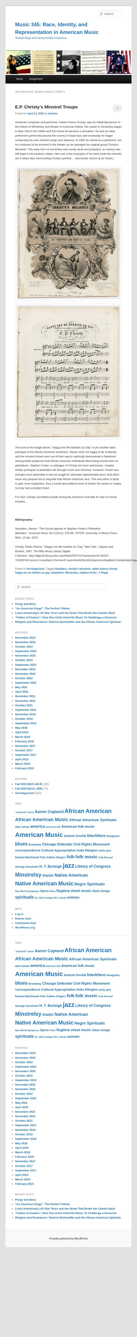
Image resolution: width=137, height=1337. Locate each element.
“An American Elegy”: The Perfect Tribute (42, 608)
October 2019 (24, 718)
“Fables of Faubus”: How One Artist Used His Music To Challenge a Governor (66, 617)
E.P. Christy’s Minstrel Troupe (46, 106)
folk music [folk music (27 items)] (86, 856)
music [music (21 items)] (48, 875)
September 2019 (25, 723)
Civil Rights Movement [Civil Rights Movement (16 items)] (91, 844)
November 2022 (25, 673)
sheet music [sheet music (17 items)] (81, 891)
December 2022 (25, 669)
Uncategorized (35, 568)
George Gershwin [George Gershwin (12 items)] (27, 866)
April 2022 (21, 691)
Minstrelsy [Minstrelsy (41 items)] (28, 875)
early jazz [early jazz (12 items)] (104, 850)
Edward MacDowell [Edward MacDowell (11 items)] (27, 857)
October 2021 (24, 705)
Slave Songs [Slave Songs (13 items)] (101, 891)
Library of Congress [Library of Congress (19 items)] (93, 866)
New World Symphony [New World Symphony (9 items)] (27, 891)
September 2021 (25, 709)
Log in (19, 914)
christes (53, 113)
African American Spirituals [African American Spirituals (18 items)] (93, 820)
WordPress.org (25, 927)
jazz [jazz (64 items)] (68, 865)
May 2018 (21, 727)
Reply (103, 572)
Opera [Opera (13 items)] (44, 891)
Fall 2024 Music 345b (29, 788)
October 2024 (24, 646)
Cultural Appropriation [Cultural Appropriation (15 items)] (58, 850)
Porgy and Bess (25, 604)
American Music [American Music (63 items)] (39, 834)
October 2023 (24, 660)
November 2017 (25, 745)
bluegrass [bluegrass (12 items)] (113, 836)
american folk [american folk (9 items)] (53, 827)
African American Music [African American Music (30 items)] (41, 819)
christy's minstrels (79, 568)
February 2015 (24, 768)
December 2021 (25, 696)
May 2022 (21, 687)
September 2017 (25, 754)
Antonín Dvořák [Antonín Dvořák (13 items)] (75, 836)
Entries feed (23, 918)
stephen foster (88, 572)
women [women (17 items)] (73, 897)
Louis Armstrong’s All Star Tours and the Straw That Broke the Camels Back (65, 612)
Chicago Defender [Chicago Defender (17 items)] (57, 844)
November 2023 (25, 655)
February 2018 (24, 741)
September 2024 (25, 651)
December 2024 (25, 637)
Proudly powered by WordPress (68, 1238)
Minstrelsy (71, 572)
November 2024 (25, 642)
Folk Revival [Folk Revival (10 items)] (105, 857)
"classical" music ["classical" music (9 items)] (24, 812)
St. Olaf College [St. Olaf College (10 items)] (44, 897)
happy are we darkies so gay (32, 572)
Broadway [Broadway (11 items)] (35, 844)
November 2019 (25, 714)
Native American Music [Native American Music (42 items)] (44, 883)
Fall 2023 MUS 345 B (28, 784)
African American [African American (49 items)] (87, 811)
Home (19, 78)
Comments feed (25, 923)
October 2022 (24, 678)
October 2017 (24, 750)
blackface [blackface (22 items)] (96, 835)
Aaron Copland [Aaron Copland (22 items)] (49, 811)
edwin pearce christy (104, 568)
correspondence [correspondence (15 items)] (27, 850)
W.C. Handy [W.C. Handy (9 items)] (60, 897)
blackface (61, 568)
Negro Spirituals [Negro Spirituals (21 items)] (89, 884)
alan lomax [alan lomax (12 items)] (22, 826)
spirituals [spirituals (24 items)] (24, 897)
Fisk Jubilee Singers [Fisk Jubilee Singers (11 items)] (53, 857)
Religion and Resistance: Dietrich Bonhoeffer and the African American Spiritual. (68, 621)
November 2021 (25, 700)
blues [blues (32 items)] (21, 844)
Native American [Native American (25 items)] (71, 875)
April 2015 (21, 759)
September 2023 (25, 664)
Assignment (36, 78)
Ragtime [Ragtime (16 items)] (63, 891)
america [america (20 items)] (37, 826)
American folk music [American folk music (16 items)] (78, 826)
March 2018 (22, 737)
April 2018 (21, 732)
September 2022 (25, 682)
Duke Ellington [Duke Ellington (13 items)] (87, 850)
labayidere (57, 572)
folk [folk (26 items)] (70, 856)
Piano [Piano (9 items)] (52, 891)
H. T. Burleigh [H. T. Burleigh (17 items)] (50, 866)
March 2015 (22, 763)
